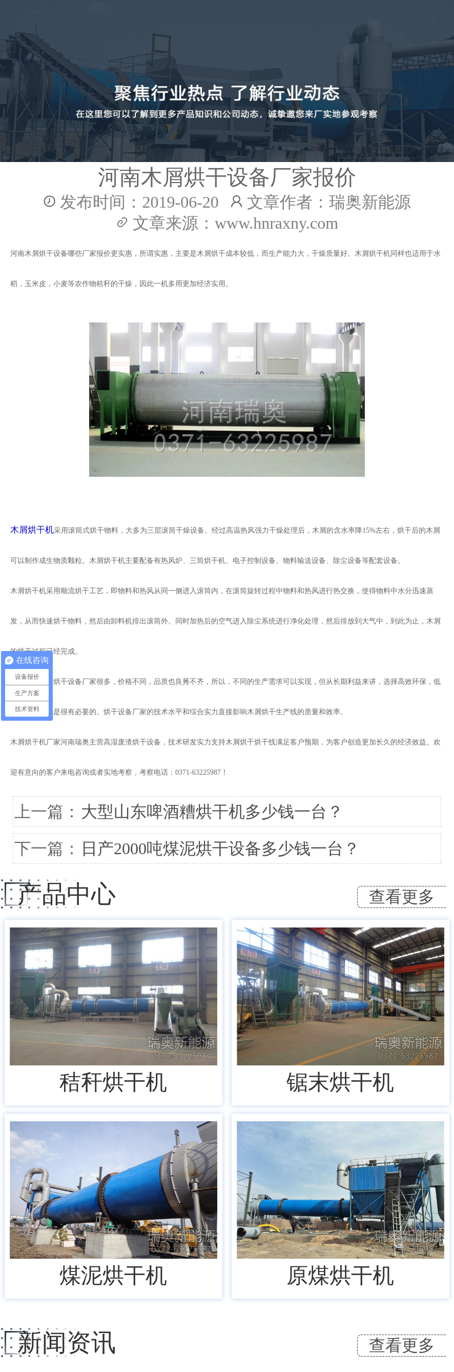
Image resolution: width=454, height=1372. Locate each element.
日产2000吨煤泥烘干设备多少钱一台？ (220, 848)
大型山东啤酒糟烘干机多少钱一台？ (212, 811)
